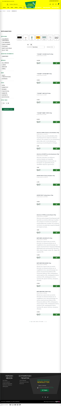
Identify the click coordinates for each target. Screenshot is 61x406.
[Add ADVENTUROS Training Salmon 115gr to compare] (40, 233)
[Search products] (17, 4)
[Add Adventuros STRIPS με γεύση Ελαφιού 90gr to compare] (40, 268)
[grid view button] (28, 45)
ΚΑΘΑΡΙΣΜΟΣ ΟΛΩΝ (8, 109)
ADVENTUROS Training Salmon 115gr (46, 223)
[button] (55, 66)
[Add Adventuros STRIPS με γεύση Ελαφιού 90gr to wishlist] (43, 268)
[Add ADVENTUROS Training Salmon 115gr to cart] (57, 233)
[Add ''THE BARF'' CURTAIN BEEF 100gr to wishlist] (43, 88)
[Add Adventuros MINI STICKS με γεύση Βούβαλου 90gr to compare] (40, 167)
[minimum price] (2, 103)
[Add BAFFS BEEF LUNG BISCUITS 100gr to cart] (57, 298)
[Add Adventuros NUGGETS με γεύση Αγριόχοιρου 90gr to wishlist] (43, 192)
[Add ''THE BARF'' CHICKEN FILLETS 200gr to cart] (57, 66)
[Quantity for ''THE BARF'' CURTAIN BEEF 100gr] (52, 88)
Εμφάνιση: (50, 47)
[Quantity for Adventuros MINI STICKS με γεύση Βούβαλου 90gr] (52, 167)
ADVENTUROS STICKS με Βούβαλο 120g (47, 201)
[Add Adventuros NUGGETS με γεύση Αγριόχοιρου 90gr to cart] (57, 192)
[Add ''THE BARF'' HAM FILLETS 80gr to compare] (40, 111)
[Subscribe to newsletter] (44, 390)
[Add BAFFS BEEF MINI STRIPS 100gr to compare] (40, 361)
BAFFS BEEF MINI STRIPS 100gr (45, 338)
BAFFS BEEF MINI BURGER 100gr (45, 306)
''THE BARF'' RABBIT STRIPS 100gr (46, 124)
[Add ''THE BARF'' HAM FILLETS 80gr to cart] (57, 111)
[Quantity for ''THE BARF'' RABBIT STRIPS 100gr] (52, 134)
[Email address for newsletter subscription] (45, 385)
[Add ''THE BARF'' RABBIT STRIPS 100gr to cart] (57, 134)
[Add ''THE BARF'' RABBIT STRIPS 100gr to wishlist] (43, 134)
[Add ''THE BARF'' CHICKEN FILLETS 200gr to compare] (40, 66)
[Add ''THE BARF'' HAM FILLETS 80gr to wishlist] (43, 111)
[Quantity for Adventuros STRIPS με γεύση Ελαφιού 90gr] (52, 268)
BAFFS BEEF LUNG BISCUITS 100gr (46, 276)
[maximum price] (7, 103)
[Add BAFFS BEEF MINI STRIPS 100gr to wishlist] (43, 361)
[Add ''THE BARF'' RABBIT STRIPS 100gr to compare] (40, 134)
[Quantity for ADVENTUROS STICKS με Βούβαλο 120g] (52, 210)
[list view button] (31, 45)
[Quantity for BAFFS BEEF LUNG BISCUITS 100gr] (52, 298)
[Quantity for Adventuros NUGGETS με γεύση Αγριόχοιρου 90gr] (52, 192)
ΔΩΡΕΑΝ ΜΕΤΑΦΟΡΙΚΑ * (54, 1)
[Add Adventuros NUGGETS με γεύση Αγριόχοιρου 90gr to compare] (40, 192)
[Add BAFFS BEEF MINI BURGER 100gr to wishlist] (43, 329)
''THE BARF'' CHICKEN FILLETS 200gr (46, 56)
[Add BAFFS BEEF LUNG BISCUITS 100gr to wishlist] (43, 298)
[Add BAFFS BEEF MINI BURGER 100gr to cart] (57, 329)
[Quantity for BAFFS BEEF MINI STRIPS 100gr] (52, 361)
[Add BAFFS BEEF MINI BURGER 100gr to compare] (40, 329)
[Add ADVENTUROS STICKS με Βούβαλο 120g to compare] (40, 210)
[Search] (7, 4)
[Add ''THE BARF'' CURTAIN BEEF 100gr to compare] (40, 88)
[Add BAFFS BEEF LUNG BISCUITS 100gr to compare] (40, 298)
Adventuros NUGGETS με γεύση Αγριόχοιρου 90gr (48, 176)
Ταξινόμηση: (29, 47)
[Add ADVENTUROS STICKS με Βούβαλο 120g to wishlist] (43, 210)
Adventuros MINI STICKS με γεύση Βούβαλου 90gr (48, 148)
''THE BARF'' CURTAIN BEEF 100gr (45, 79)
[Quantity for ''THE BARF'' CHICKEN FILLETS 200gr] (52, 66)
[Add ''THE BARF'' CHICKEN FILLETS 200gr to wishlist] (43, 66)
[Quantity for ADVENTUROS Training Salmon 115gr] (52, 233)
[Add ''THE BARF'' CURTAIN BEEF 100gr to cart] (57, 88)
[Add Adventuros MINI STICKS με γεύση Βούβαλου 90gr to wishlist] (43, 167)
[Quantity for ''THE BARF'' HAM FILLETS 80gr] (52, 111)
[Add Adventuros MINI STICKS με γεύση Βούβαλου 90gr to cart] (57, 167)
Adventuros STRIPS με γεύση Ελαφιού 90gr (48, 246)
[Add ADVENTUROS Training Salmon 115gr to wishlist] (43, 233)
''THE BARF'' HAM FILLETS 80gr (45, 102)
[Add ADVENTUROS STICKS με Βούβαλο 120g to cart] (57, 210)
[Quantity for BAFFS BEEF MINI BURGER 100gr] (52, 329)
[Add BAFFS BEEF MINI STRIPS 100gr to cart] (57, 361)
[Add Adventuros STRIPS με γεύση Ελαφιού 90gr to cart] (57, 268)
